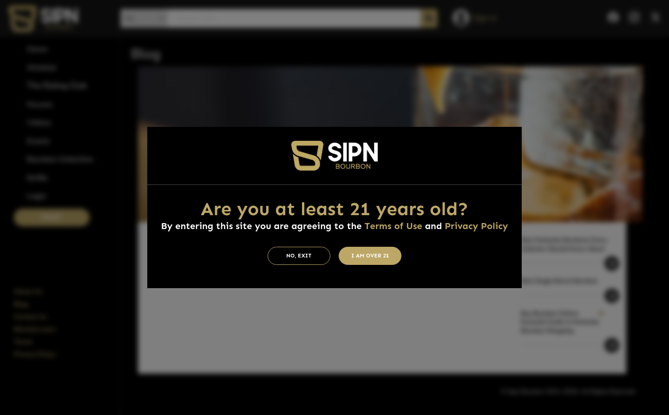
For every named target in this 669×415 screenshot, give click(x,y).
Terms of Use (393, 225)
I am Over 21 (370, 255)
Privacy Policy (476, 225)
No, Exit (299, 255)
